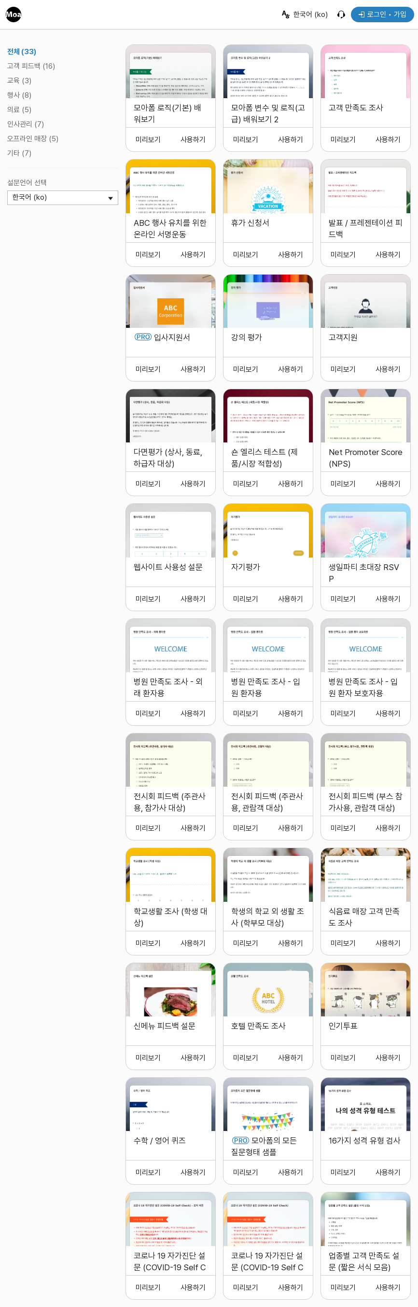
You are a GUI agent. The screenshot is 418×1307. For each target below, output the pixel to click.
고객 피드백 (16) (31, 66)
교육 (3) (19, 80)
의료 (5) (19, 109)
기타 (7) (19, 153)
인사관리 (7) (25, 124)
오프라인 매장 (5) (32, 138)
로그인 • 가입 (382, 14)
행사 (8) (19, 95)
